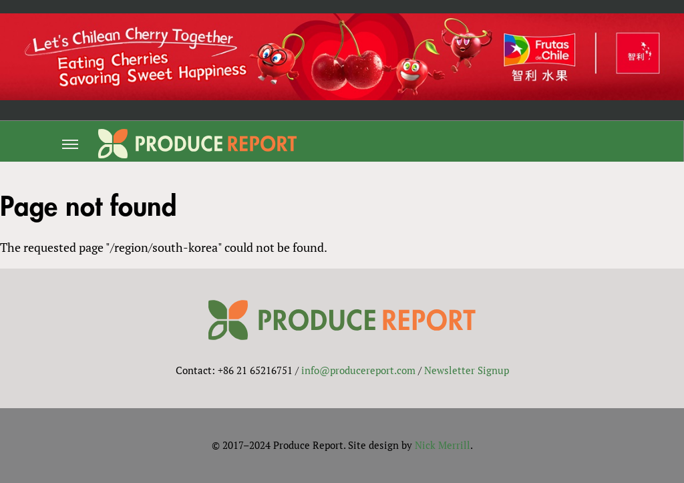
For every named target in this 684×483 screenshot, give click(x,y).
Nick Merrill (442, 445)
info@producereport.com (358, 370)
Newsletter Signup (466, 370)
